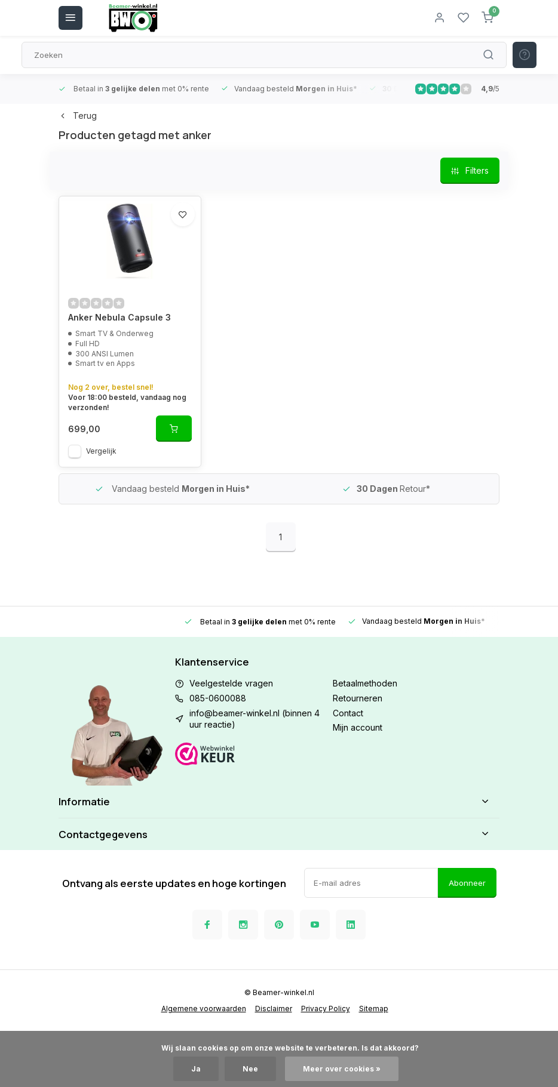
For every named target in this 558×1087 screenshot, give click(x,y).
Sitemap (373, 1008)
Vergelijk (101, 450)
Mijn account (357, 727)
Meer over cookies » (342, 1068)
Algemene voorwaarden (203, 1008)
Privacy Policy (325, 1008)
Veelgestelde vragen (231, 683)
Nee (250, 1068)
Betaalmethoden (365, 683)
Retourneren (357, 698)
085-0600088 (217, 698)
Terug (78, 115)
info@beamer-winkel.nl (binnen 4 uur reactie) (254, 719)
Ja (196, 1068)
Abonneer (467, 883)
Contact (348, 713)
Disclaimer (273, 1008)
